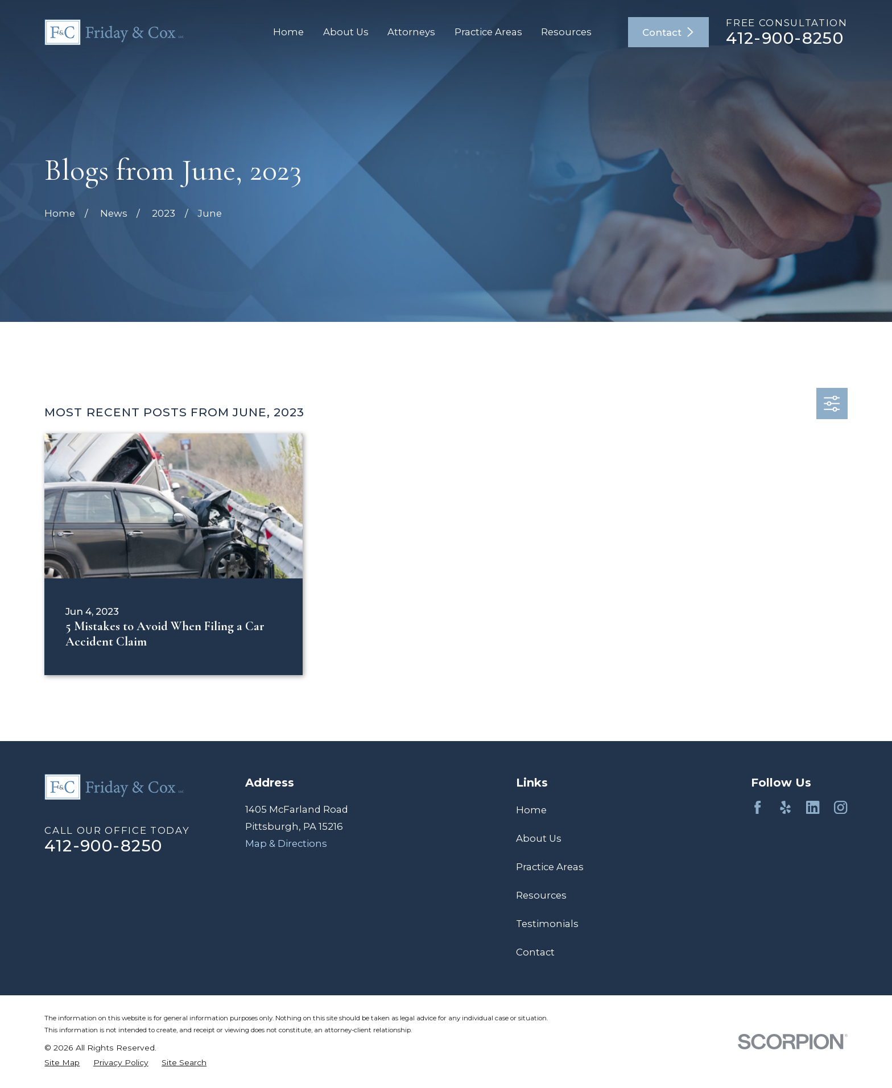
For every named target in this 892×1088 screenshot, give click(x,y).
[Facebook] (757, 807)
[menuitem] (62, 1063)
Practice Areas (550, 866)
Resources (541, 895)
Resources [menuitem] (566, 32)
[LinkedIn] (812, 807)
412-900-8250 (785, 38)
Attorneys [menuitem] (411, 32)
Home (531, 810)
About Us (538, 838)
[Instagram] (840, 807)
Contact (668, 32)
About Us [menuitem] (346, 32)
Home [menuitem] (288, 32)
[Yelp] (785, 807)
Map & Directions (286, 843)
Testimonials (547, 923)
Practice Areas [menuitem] (488, 32)
